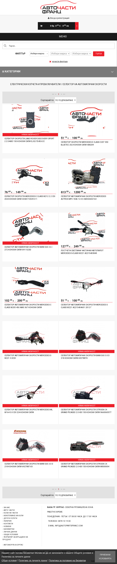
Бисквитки (9, 529)
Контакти (8, 524)
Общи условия (11, 534)
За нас (7, 507)
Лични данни (10, 532)
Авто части (9, 510)
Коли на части (11, 513)
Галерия (7, 521)
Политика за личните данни (32, 560)
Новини (7, 526)
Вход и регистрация (58, 18)
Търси (99, 54)
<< (53, 94)
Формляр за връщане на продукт (15, 538)
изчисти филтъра (58, 61)
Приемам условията (105, 557)
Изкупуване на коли (13, 516)
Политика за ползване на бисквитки (67, 560)
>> (64, 94)
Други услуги (10, 518)
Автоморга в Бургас (13, 545)
